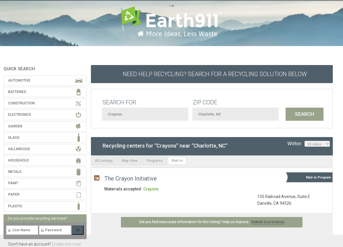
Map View (130, 161)
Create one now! (66, 244)
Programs (155, 161)
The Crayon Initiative (130, 178)
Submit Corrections (267, 222)
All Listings (104, 161)
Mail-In (177, 161)
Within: (308, 144)
